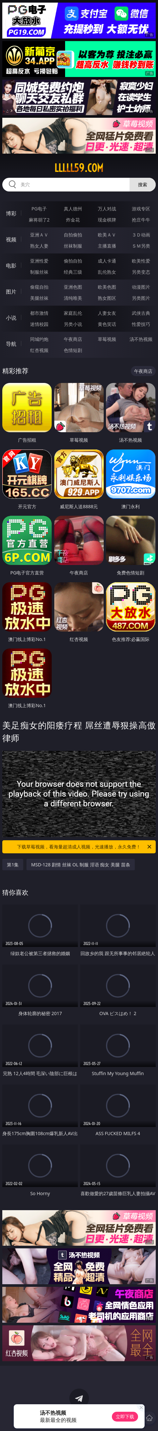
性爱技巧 (141, 324)
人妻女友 (107, 313)
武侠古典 (141, 313)
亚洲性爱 (39, 261)
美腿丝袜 (39, 298)
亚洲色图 (73, 287)
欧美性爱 (141, 261)
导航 (11, 343)
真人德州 (73, 209)
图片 (11, 291)
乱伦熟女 (107, 272)
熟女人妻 (39, 246)
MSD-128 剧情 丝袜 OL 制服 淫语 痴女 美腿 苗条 (80, 864)
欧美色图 (107, 287)
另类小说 (73, 324)
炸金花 (73, 220)
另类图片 (141, 298)
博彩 (11, 213)
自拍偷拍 (73, 235)
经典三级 (73, 272)
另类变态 (141, 272)
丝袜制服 (73, 246)
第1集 (13, 864)
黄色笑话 (107, 324)
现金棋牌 (107, 220)
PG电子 (39, 209)
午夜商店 (73, 339)
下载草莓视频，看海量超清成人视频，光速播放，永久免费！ (84, 847)
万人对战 (107, 209)
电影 (11, 265)
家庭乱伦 (73, 313)
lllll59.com (78, 168)
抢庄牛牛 (141, 220)
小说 (11, 317)
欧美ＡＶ (107, 235)
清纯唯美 (73, 298)
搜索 (142, 184)
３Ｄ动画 (141, 235)
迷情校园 (39, 324)
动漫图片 (141, 287)
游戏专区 (141, 209)
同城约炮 (39, 339)
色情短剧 (73, 350)
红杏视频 (39, 350)
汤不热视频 (141, 339)
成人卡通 (107, 261)
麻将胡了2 (39, 220)
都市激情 (39, 313)
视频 (11, 239)
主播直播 (107, 246)
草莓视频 (107, 339)
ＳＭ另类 (141, 246)
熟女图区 (107, 298)
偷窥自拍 (39, 287)
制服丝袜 (39, 272)
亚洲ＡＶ (39, 235)
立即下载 (125, 1416)
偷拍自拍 (73, 261)
